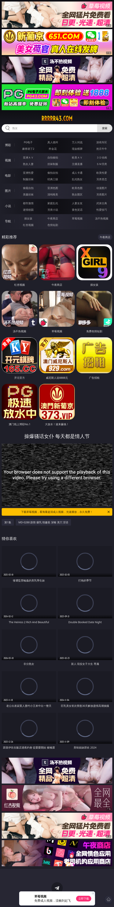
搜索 (104, 128)
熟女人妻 (28, 164)
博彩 (8, 145)
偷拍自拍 (52, 173)
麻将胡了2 (28, 148)
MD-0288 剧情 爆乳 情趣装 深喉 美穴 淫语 (43, 522)
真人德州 (52, 142)
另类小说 (52, 209)
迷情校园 (28, 209)
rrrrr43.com (56, 118)
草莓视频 (77, 218)
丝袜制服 (52, 164)
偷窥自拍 (28, 188)
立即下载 (83, 898)
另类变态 (101, 179)
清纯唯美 (52, 194)
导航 (8, 221)
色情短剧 (52, 225)
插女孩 (28, 218)
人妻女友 (77, 203)
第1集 (7, 522)
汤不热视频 (101, 218)
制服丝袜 (28, 179)
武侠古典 (101, 203)
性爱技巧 (101, 209)
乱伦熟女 (77, 179)
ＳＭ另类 (101, 164)
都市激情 (28, 203)
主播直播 (77, 164)
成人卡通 (77, 173)
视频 (8, 160)
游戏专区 (101, 142)
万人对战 (77, 142)
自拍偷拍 (52, 157)
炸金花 (53, 148)
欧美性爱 (101, 173)
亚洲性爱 (28, 173)
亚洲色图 (52, 188)
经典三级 (52, 179)
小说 (8, 206)
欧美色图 (77, 188)
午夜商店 (52, 218)
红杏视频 (28, 225)
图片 (8, 191)
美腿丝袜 (28, 194)
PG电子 (28, 142)
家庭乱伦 (52, 203)
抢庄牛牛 (101, 148)
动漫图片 (101, 188)
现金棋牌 (77, 148)
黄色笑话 (77, 209)
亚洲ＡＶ (28, 157)
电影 (8, 175)
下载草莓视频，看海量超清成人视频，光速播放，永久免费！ (65, 512)
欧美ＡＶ (77, 157)
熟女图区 (77, 194)
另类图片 (101, 194)
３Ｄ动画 (101, 157)
